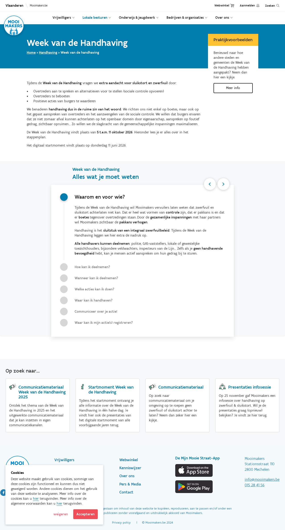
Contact (126, 492)
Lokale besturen (95, 17)
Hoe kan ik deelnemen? (92, 267)
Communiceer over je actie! (96, 311)
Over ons (222, 17)
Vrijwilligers (62, 17)
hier (36, 498)
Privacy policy (121, 522)
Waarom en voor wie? (100, 197)
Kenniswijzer (130, 467)
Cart (232, 5)
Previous (207, 185)
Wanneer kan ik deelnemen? (96, 278)
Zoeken (270, 6)
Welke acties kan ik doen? (94, 289)
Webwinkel (221, 5)
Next (222, 185)
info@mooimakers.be (262, 479)
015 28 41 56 (255, 485)
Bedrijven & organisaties (185, 17)
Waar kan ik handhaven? (93, 300)
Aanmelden (247, 5)
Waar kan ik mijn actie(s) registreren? (104, 322)
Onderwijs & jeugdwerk (137, 17)
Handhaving (48, 52)
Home (31, 52)
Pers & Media (130, 484)
